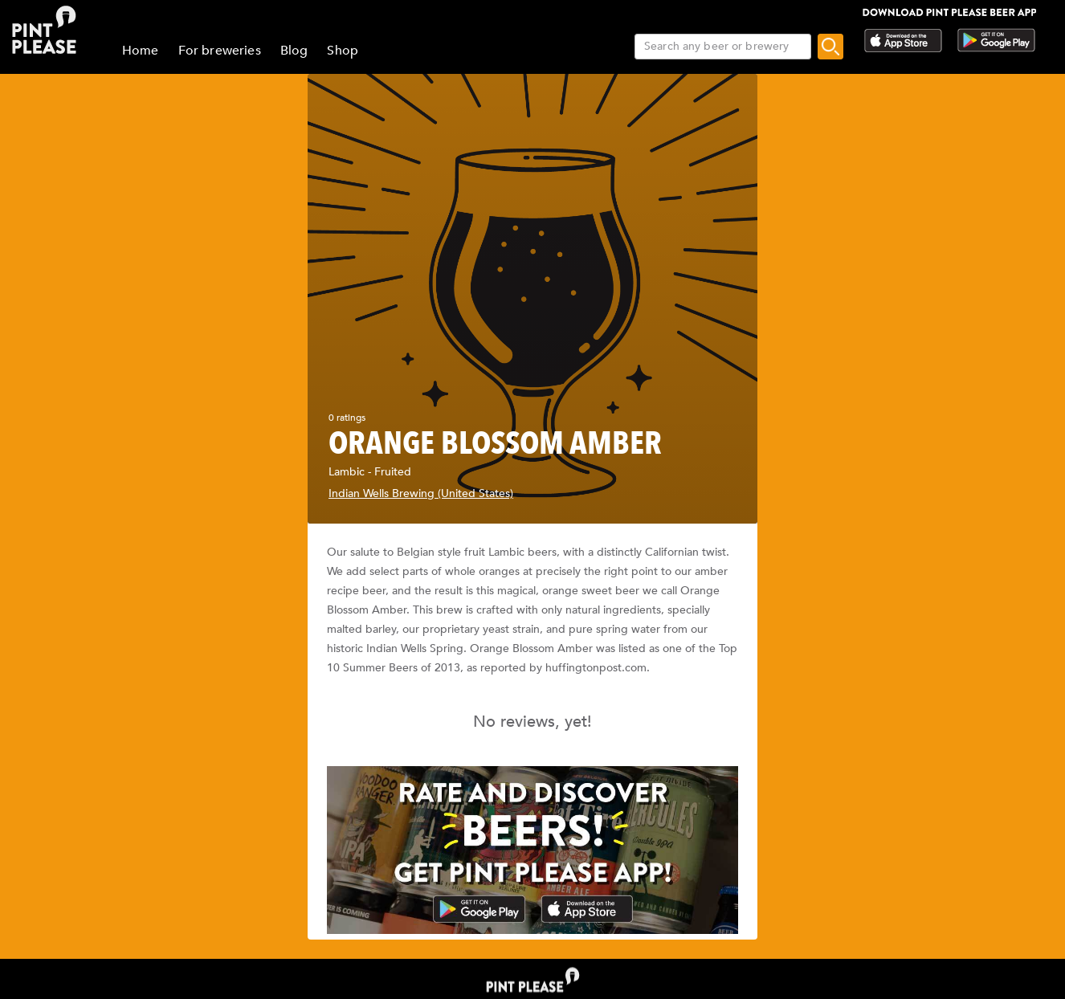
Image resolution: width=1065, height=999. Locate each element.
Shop (342, 50)
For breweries (219, 50)
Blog (294, 50)
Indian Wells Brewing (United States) (420, 493)
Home (140, 50)
